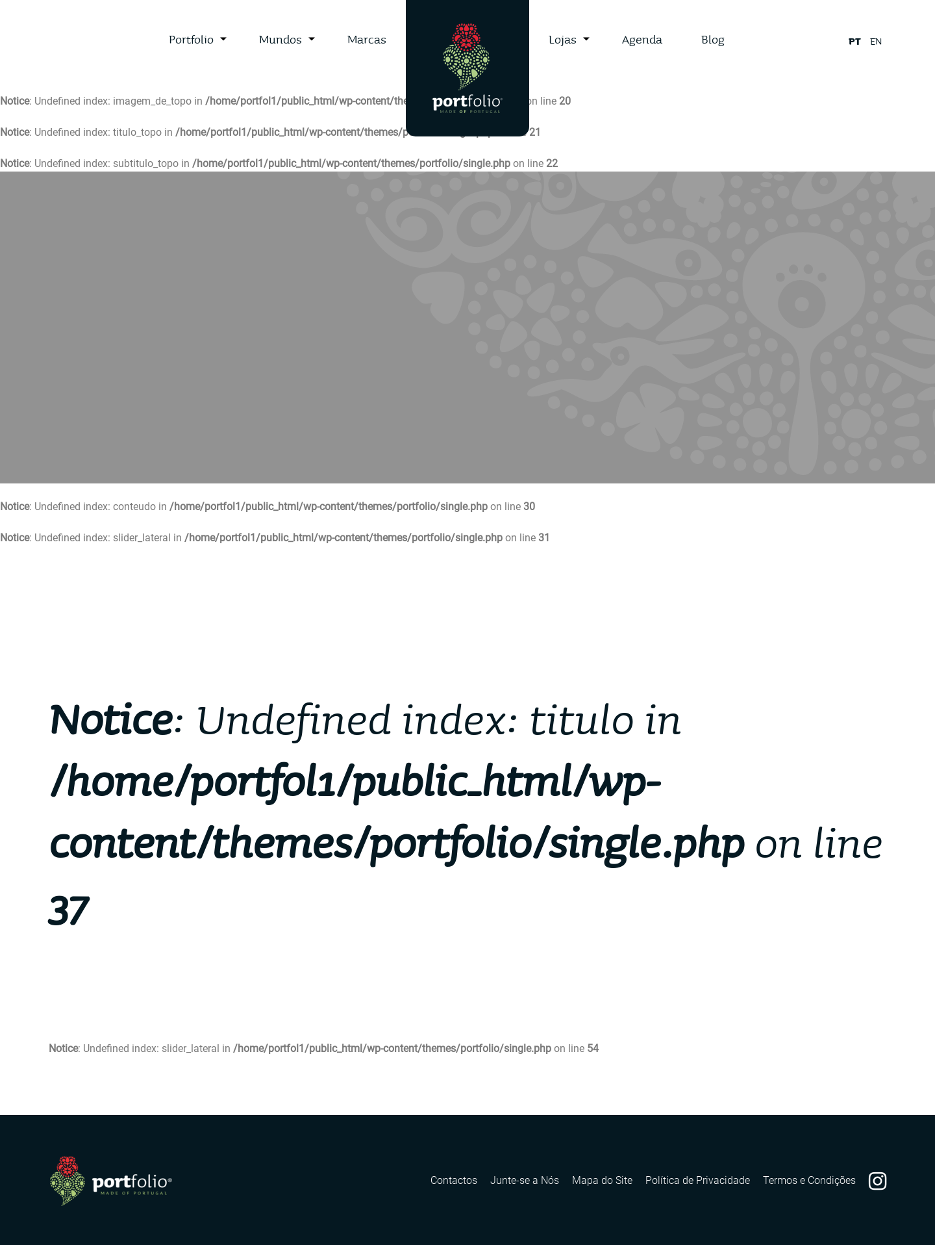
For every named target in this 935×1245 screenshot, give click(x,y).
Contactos (453, 1180)
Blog (713, 39)
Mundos (280, 39)
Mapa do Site (602, 1180)
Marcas (366, 39)
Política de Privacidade (697, 1180)
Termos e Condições (809, 1180)
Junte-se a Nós (524, 1180)
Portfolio (191, 39)
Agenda (642, 39)
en (876, 41)
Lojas (563, 39)
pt (855, 40)
